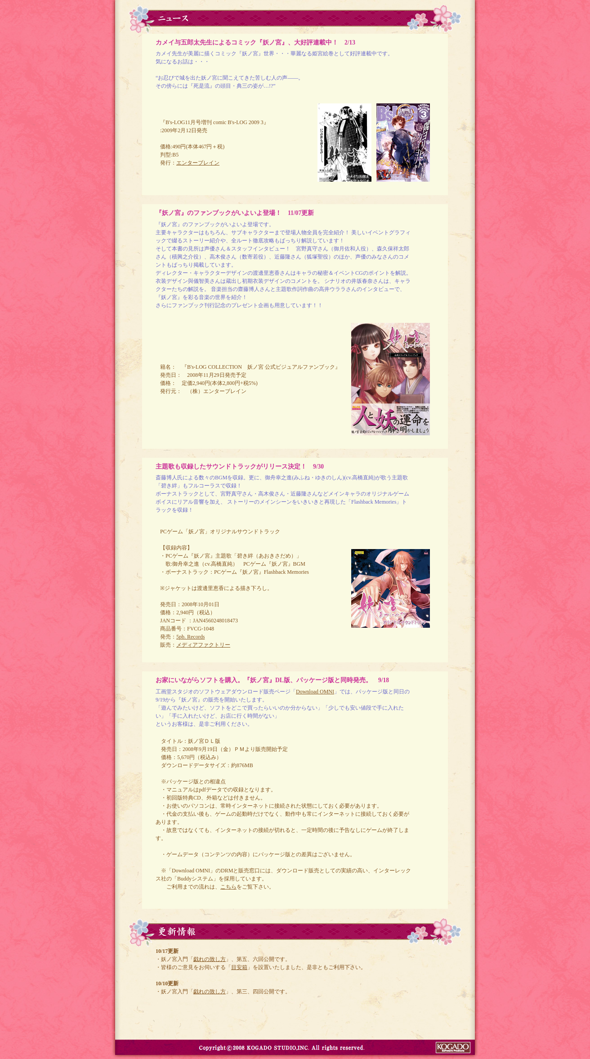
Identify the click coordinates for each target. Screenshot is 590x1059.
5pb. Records (190, 637)
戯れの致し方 (209, 959)
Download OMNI (315, 691)
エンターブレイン (197, 163)
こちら (228, 887)
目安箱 (239, 967)
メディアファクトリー (203, 645)
